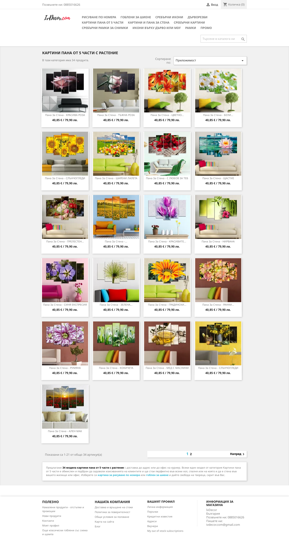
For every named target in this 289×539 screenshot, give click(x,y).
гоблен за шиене (157, 475)
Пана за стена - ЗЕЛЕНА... (116, 304)
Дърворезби (198, 17)
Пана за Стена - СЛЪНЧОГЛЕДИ (65, 178)
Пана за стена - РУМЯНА (65, 368)
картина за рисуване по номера (119, 475)
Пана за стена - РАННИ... (218, 304)
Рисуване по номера (99, 17)
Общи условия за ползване (112, 517)
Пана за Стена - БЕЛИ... (218, 115)
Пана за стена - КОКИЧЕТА (116, 368)
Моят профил (50, 525)
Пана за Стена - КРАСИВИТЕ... (167, 241)
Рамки (190, 28)
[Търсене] (224, 39)
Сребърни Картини (189, 22)
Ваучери (152, 526)
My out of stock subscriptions (165, 531)
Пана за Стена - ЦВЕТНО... (167, 115)
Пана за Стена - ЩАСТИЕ (218, 178)
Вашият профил (161, 502)
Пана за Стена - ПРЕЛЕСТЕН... (65, 241)
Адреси (152, 521)
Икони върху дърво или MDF (157, 28)
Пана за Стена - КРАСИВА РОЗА (65, 115)
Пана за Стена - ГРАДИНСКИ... (167, 304)
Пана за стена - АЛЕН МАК (65, 431)
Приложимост (210, 60)
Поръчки (152, 511)
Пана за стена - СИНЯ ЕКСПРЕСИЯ (65, 304)
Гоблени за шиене (136, 17)
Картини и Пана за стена (148, 22)
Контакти (48, 520)
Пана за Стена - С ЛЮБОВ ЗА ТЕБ (167, 178)
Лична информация (160, 507)
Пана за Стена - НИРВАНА (218, 241)
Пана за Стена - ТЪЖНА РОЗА (116, 115)
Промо (206, 28)
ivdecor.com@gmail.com (223, 525)
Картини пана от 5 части (102, 22)
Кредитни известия (159, 516)
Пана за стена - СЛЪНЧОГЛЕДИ (218, 368)
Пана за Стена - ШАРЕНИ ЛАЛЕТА (116, 178)
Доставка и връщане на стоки (114, 507)
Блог (97, 526)
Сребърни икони (169, 17)
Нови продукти (51, 516)
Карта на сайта (104, 521)
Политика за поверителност (112, 512)
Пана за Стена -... (116, 241)
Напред (238, 454)
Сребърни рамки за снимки (105, 28)
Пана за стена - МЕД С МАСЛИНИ (167, 368)
